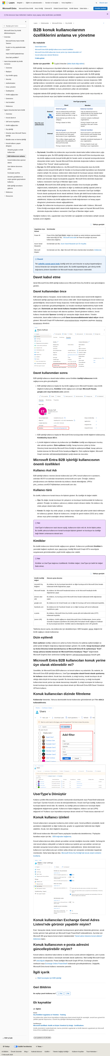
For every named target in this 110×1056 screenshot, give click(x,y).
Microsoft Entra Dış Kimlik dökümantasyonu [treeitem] (12, 32)
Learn (35, 23)
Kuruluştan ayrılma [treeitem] (14, 173)
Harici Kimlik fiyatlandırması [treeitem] (15, 54)
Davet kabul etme (40, 46)
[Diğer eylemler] (103, 23)
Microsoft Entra (57, 23)
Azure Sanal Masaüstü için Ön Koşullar (73, 244)
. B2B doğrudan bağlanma (61, 836)
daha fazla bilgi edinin (76, 64)
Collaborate (97, 250)
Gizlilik (47, 1051)
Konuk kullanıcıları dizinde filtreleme (46, 55)
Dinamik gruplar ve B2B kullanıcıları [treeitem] (15, 151)
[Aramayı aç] (96, 3)
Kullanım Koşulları (78, 1051)
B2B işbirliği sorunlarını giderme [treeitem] (15, 187)
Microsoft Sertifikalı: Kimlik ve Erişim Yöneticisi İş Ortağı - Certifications (58, 1025)
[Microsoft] (4, 2)
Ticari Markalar (91, 1051)
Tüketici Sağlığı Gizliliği (60, 1051)
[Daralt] (26, 21)
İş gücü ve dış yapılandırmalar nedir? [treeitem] (16, 48)
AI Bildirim (5, 1051)
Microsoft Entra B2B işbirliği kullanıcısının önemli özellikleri (54, 49)
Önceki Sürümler (16, 1051)
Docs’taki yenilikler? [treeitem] (12, 57)
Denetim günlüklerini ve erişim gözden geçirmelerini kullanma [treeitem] (16, 179)
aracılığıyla (40, 961)
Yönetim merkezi (100, 8)
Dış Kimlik (68, 23)
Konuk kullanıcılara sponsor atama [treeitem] (17, 161)
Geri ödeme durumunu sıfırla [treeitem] (15, 168)
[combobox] (14, 26)
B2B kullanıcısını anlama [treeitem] (16, 156)
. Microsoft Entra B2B (69, 237)
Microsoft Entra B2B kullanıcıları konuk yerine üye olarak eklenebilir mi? (58, 52)
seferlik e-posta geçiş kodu (49, 264)
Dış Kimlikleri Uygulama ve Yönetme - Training (49, 1015)
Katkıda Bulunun (36, 1051)
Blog (25, 1051)
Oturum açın (103, 3)
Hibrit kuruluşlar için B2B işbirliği (49, 978)
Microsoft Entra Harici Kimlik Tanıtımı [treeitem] (15, 42)
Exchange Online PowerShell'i (56, 964)
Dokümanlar (45, 23)
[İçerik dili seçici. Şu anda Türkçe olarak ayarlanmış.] (6, 1046)
